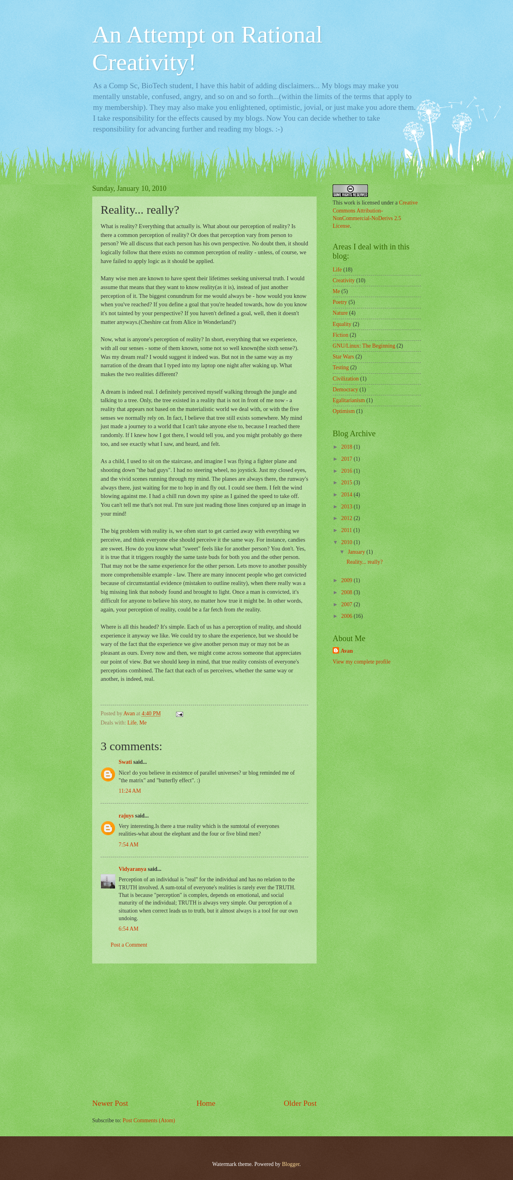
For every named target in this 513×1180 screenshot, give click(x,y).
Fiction (340, 335)
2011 (347, 530)
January (357, 552)
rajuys (126, 816)
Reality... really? (364, 562)
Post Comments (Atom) (149, 1120)
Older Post (300, 1103)
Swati (125, 762)
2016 (347, 471)
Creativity (344, 280)
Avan (347, 651)
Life (132, 723)
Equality (342, 324)
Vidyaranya (132, 869)
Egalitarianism (349, 400)
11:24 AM (130, 791)
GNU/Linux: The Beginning (364, 346)
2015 (347, 483)
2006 (347, 616)
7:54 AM (128, 845)
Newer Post (110, 1103)
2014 (347, 495)
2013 (347, 507)
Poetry (340, 302)
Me (143, 723)
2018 (347, 447)
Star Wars (343, 357)
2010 (347, 542)
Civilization (346, 379)
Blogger (290, 1164)
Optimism (344, 411)
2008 (347, 592)
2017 (347, 459)
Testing (341, 367)
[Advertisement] (204, 1031)
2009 (347, 580)
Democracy (345, 390)
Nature (340, 313)
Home (205, 1103)
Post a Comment (129, 945)
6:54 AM (128, 929)
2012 (347, 518)
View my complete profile (361, 662)
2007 (347, 604)
